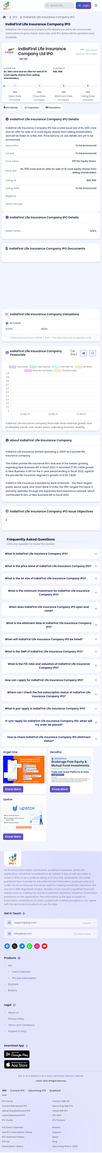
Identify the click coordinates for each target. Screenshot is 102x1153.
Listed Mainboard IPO (13, 1115)
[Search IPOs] (61, 5)
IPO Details (11, 107)
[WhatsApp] (29, 946)
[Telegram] (22, 946)
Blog (54, 1141)
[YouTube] (44, 946)
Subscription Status (12, 1146)
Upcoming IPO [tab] (37, 1090)
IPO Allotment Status (13, 1137)
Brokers (56, 1127)
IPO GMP (56, 1115)
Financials (32, 107)
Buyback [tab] (55, 1090)
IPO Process (58, 1120)
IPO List (6, 1141)
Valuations (53, 107)
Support (56, 1132)
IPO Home (7, 1101)
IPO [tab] (4, 1090)
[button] (83, 353)
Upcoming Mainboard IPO (16, 1110)
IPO (15, 17)
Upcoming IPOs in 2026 (65, 1146)
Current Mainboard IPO (14, 1106)
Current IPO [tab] (17, 1090)
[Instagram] (37, 946)
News (55, 1137)
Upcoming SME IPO (62, 1106)
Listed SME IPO (60, 1110)
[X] (15, 946)
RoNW (9, 329)
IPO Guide (7, 1120)
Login (83, 5)
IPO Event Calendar (12, 1127)
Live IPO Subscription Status (17, 1132)
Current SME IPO (61, 1101)
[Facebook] (7, 946)
